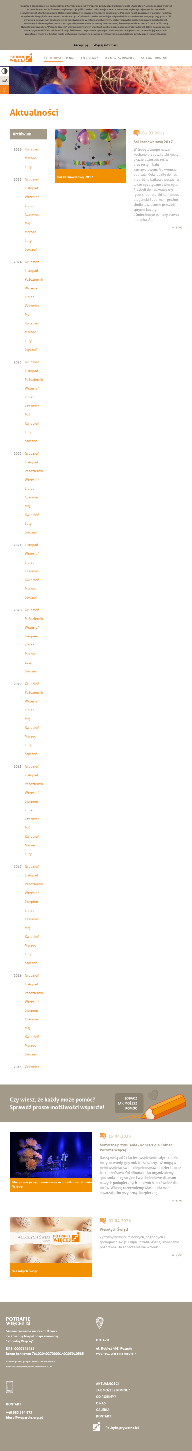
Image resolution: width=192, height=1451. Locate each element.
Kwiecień (32, 149)
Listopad (31, 188)
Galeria (146, 58)
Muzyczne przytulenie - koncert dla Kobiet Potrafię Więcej (52, 1184)
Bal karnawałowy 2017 (75, 177)
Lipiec (29, 206)
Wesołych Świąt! (25, 1271)
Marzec (30, 158)
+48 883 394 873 (19, 1412)
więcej (177, 227)
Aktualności (53, 58)
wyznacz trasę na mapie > (116, 1353)
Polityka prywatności (117, 1427)
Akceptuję (81, 45)
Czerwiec (32, 214)
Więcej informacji (106, 45)
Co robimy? (89, 58)
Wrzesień (32, 197)
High (4, 71)
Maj (27, 223)
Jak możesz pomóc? (119, 58)
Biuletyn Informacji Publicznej (173, 58)
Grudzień (32, 179)
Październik (34, 279)
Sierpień (31, 636)
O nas (70, 58)
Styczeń (31, 249)
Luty (28, 167)
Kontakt (161, 58)
